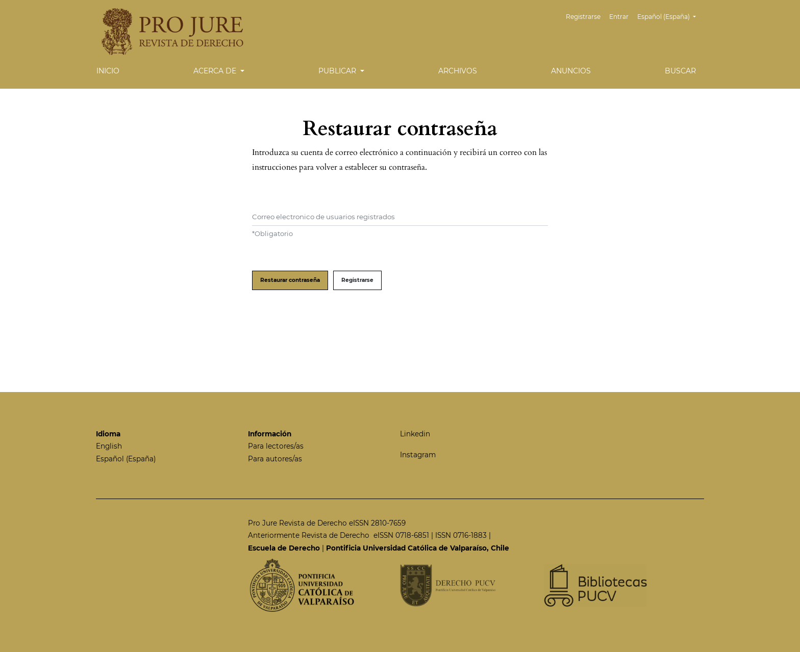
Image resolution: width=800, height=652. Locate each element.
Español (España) (670, 15)
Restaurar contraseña (290, 280)
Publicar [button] (338, 70)
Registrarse (583, 16)
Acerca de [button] (215, 70)
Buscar (680, 70)
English (109, 446)
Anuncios (571, 70)
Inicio (107, 70)
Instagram (418, 455)
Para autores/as (275, 459)
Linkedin (415, 434)
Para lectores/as (276, 446)
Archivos (457, 70)
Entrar (619, 16)
